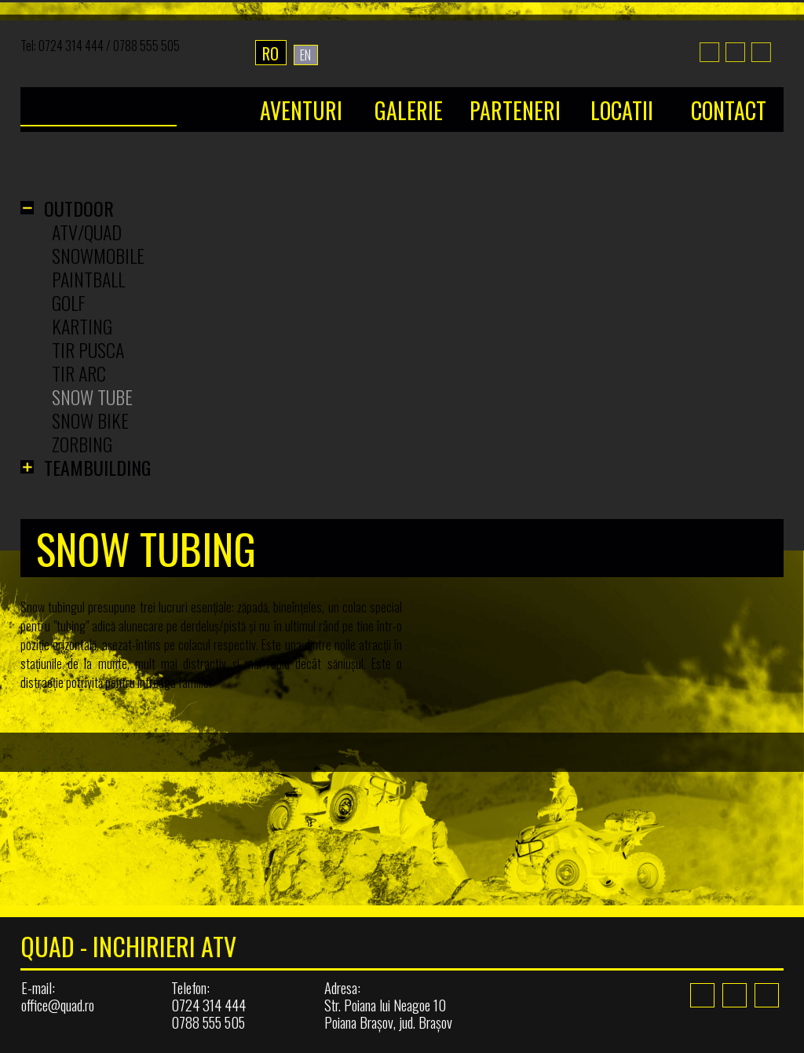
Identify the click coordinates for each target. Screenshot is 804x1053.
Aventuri (301, 110)
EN (305, 55)
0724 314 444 (71, 45)
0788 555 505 (146, 45)
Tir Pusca (88, 349)
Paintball (88, 279)
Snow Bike (90, 420)
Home (124, 89)
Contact (728, 110)
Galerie (409, 110)
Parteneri (515, 110)
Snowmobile (98, 255)
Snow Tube (92, 396)
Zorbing (82, 444)
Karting (82, 326)
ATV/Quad (87, 232)
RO (270, 53)
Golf (69, 302)
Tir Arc (79, 373)
